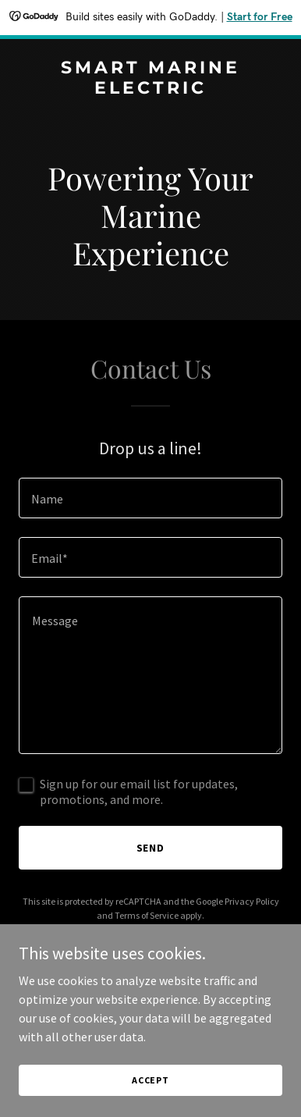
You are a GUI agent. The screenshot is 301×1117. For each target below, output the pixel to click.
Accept (150, 1080)
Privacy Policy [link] (252, 901)
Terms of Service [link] (147, 915)
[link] (150, 89)
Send (150, 848)
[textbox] (150, 498)
